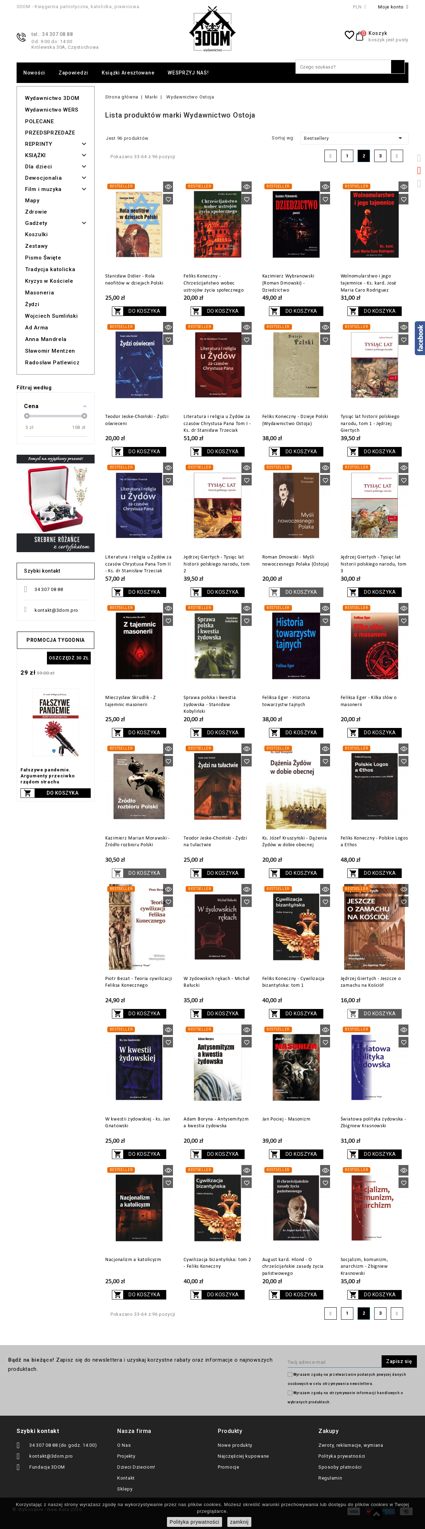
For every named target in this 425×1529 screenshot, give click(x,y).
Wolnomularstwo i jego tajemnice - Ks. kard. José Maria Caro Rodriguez (368, 283)
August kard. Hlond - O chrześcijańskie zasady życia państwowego (293, 1267)
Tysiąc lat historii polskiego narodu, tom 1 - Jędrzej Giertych (370, 424)
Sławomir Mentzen (50, 351)
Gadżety (36, 223)
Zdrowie (36, 212)
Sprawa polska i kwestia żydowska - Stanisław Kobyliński (210, 705)
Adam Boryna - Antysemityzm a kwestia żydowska (216, 1123)
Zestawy (36, 246)
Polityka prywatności (341, 1456)
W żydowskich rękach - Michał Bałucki (217, 982)
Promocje (228, 1467)
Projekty (126, 1456)
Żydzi (32, 304)
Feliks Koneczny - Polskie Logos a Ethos (374, 842)
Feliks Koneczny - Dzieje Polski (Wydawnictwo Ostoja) (295, 420)
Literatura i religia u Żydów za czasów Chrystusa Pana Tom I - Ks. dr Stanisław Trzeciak (217, 424)
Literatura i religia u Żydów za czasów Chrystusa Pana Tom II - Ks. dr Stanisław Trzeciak (138, 564)
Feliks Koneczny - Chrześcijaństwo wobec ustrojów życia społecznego (214, 283)
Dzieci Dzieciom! (136, 1467)
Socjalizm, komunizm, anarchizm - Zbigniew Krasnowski (364, 1267)
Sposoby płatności (340, 1467)
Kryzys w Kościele (49, 281)
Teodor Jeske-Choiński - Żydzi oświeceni (136, 420)
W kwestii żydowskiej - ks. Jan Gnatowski (137, 1123)
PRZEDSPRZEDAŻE (50, 133)
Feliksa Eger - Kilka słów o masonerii (369, 701)
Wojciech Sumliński (51, 316)
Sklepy (124, 1489)
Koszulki (36, 234)
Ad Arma (36, 327)
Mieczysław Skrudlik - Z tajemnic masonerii (130, 701)
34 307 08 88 (49, 589)
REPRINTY (38, 144)
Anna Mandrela (46, 339)
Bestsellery (354, 138)
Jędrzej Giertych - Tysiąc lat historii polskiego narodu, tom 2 (217, 564)
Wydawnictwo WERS (51, 110)
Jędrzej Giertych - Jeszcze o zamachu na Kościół (371, 982)
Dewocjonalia (43, 178)
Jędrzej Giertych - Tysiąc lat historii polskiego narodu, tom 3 (374, 564)
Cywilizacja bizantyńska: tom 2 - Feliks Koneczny (217, 1263)
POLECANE (39, 121)
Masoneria (39, 292)
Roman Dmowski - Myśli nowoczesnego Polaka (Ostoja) (295, 561)
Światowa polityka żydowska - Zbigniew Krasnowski (373, 1123)
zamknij (239, 1522)
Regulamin (330, 1478)
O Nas (124, 1445)
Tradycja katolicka (50, 269)
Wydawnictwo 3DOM (52, 98)
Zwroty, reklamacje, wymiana (350, 1445)
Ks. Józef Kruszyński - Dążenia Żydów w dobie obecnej (294, 842)
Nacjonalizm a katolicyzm (133, 1259)
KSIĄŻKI (35, 155)
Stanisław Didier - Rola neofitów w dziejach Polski (134, 280)
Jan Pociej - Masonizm (286, 1119)
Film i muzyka (43, 189)
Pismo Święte (43, 258)
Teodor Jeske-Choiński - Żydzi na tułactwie (215, 842)
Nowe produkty (235, 1445)
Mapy (32, 200)
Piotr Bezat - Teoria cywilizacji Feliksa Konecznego (138, 982)
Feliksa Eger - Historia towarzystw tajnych (286, 701)
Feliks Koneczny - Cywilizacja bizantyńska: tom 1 (293, 982)
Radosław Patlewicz (52, 362)
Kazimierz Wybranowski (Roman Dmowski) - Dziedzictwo (288, 283)
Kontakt (126, 1478)
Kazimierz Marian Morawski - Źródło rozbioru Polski (137, 842)
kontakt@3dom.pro (56, 610)
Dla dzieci (38, 166)
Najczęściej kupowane (243, 1456)
